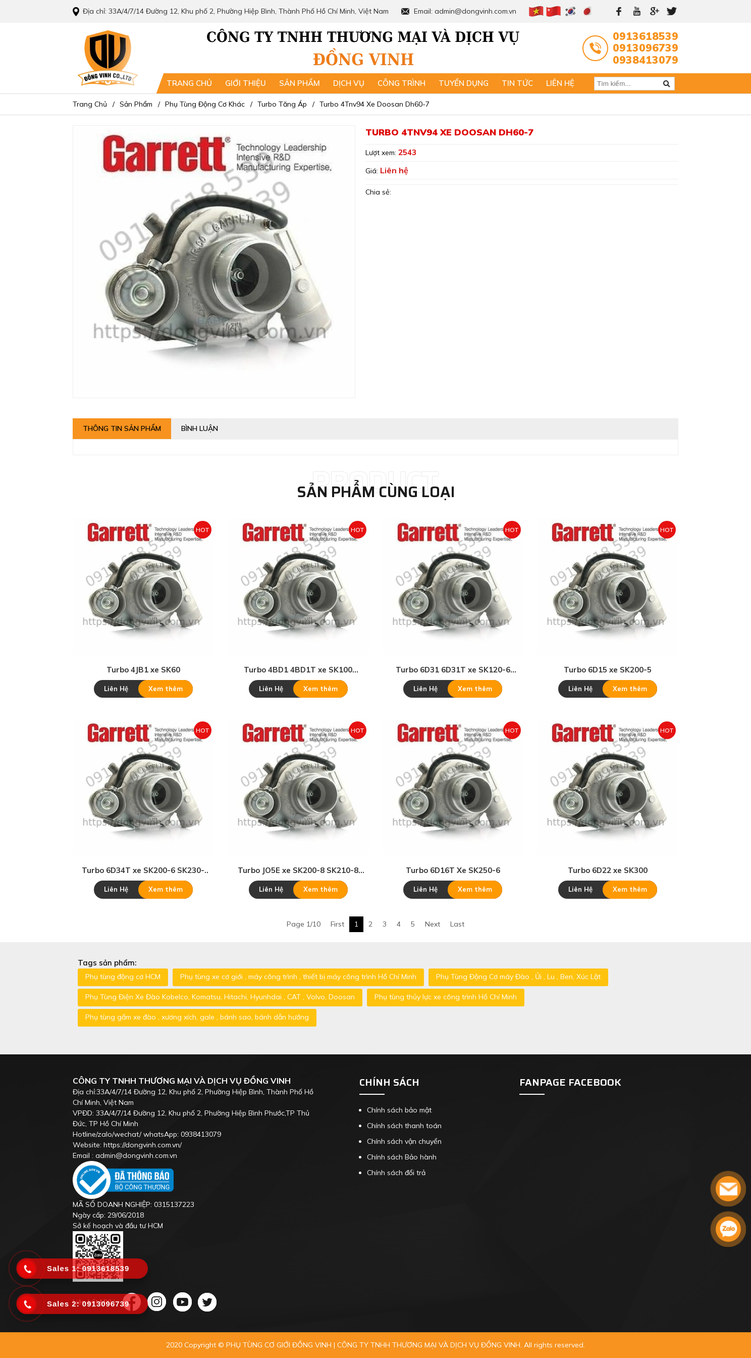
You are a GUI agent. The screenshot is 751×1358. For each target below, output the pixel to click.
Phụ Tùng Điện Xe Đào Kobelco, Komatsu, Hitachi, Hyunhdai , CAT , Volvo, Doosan (220, 996)
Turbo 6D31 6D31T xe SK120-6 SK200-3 (453, 670)
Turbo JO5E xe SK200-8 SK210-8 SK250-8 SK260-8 (298, 870)
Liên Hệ (116, 689)
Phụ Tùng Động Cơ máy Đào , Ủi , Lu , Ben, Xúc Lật (518, 976)
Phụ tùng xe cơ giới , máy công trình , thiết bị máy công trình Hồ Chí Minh (298, 976)
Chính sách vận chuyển (404, 1141)
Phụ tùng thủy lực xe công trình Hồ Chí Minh (445, 996)
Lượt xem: (381, 152)
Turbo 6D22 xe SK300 (608, 870)
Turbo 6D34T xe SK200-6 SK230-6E (143, 870)
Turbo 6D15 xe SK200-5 (608, 669)
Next (432, 924)
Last (457, 924)
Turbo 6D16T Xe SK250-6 (453, 870)
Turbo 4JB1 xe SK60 (143, 669)
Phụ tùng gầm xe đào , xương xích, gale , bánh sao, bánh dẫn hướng (197, 1017)
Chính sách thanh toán (404, 1125)
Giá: (372, 170)
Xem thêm (165, 689)
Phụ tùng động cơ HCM (122, 976)
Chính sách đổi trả (396, 1172)
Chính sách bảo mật (399, 1109)
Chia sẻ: (378, 192)
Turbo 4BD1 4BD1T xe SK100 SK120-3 (298, 670)
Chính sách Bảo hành (402, 1156)
